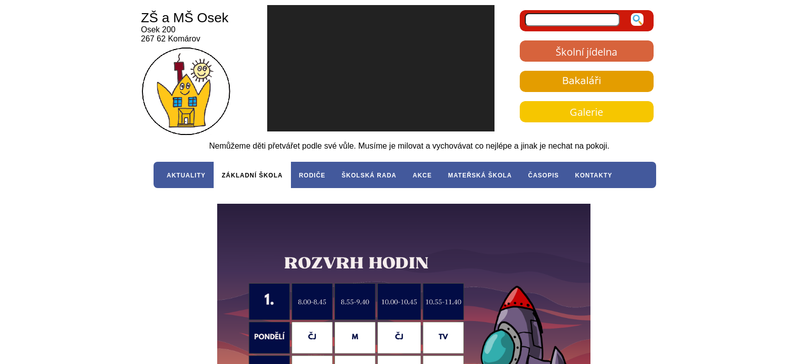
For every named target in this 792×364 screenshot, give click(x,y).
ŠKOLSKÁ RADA (369, 175)
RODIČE (312, 175)
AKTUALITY (186, 175)
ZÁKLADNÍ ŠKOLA (252, 175)
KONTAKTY (594, 175)
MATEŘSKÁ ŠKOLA (480, 175)
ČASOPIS (543, 175)
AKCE (422, 175)
